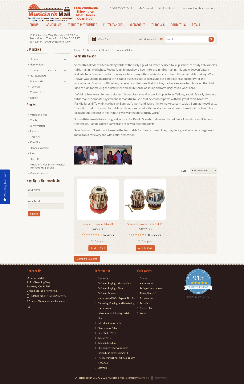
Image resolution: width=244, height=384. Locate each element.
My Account (146, 8)
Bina (32, 153)
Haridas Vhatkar (39, 147)
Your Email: (34, 201)
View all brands (39, 173)
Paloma (34, 131)
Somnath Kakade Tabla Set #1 (145, 224)
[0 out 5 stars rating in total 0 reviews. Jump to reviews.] (98, 235)
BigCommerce (160, 378)
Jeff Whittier (37, 125)
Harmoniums (53, 25)
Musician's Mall (38, 114)
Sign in (186, 8)
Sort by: (184, 170)
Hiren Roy (36, 159)
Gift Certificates (167, 8)
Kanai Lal (35, 142)
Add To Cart (98, 248)
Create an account (204, 8)
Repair (196, 25)
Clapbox (35, 120)
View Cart (104, 39)
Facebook (29, 308)
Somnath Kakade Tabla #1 (98, 224)
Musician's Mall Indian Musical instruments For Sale (47, 166)
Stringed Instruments (82, 25)
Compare (100, 241)
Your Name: (34, 189)
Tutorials (158, 25)
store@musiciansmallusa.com (48, 301)
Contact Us (178, 25)
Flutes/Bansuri (113, 25)
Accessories (137, 25)
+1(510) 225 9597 (118, 8)
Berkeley (35, 136)
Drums (34, 25)
